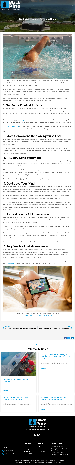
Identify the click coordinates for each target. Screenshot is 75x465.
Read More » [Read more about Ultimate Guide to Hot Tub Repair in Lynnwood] (5, 390)
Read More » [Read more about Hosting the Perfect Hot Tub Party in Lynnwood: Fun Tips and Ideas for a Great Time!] (43, 368)
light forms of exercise (29, 120)
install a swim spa (13, 126)
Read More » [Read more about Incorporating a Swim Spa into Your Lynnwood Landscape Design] (43, 409)
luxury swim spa (12, 263)
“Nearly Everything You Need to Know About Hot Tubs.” (37, 315)
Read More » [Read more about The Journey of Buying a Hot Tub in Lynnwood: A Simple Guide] (5, 408)
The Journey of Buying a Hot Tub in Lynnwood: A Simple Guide (15, 398)
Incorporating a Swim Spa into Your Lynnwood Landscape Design (53, 398)
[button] (72, 5)
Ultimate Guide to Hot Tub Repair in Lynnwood (15, 381)
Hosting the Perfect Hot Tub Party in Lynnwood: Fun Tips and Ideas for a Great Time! (56, 356)
